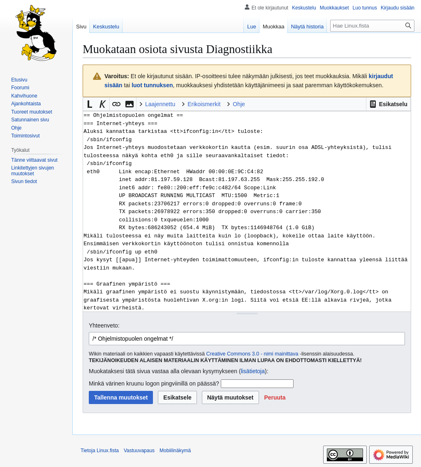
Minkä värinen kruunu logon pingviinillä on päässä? (154, 383)
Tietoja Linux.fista (100, 450)
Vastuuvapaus (139, 450)
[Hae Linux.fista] (372, 26)
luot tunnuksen (152, 85)
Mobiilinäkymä (175, 450)
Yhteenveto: (104, 325)
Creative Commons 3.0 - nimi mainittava (252, 354)
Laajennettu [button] (160, 104)
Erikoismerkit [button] (203, 104)
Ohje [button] (239, 104)
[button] (388, 104)
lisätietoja (253, 371)
